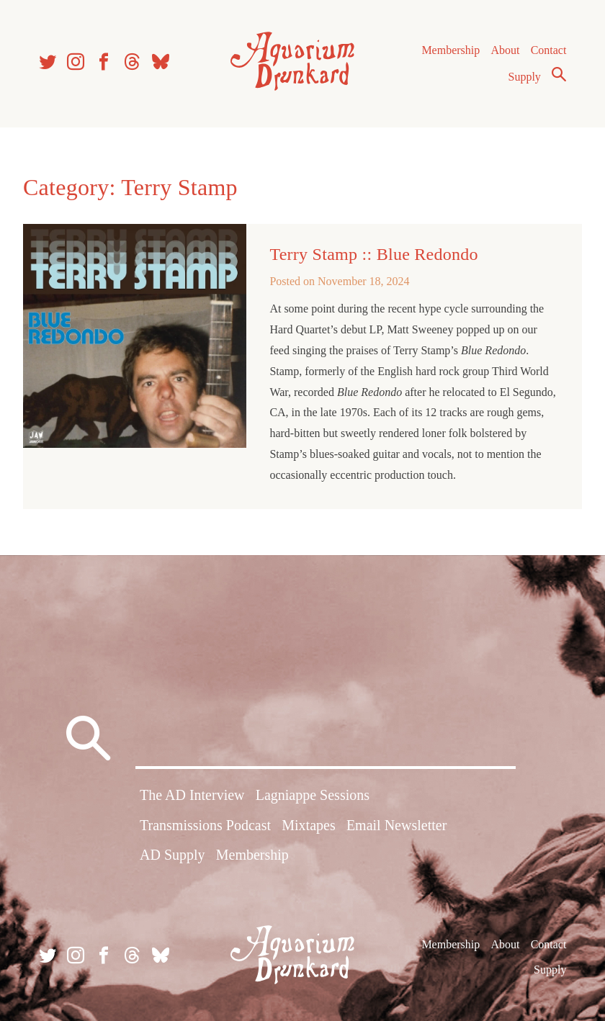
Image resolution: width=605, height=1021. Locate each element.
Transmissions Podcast (205, 825)
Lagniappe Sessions (312, 795)
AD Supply (172, 855)
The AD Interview (192, 795)
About (504, 50)
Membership (450, 50)
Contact (549, 50)
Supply (524, 77)
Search (559, 74)
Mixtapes (308, 825)
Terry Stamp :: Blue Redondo (373, 254)
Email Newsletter (396, 825)
